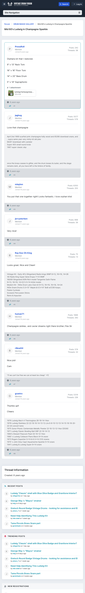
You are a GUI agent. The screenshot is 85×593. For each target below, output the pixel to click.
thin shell (16, 518)
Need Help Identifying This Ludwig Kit (29, 515)
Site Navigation (42, 12)
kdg (14, 503)
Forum (7, 24)
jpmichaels (17, 526)
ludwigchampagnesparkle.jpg (27, 92)
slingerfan (17, 496)
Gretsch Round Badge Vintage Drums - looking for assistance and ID (44, 508)
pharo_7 (16, 511)
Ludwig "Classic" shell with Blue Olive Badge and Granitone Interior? (44, 493)
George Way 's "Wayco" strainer (26, 500)
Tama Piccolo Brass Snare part (25, 523)
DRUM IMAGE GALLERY (24, 24)
